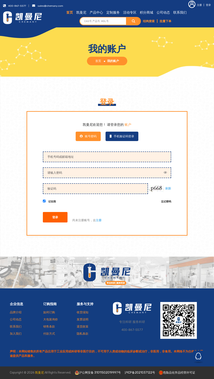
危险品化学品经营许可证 (177, 372)
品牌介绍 (16, 312)
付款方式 (49, 333)
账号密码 (88, 136)
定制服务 (113, 12)
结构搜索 (149, 21)
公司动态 (163, 12)
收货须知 (82, 312)
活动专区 (129, 12)
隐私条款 (82, 333)
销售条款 (49, 326)
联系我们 (180, 12)
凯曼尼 (81, 12)
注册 (195, 5)
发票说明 (82, 319)
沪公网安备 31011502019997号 (98, 373)
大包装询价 (50, 319)
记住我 (52, 201)
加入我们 (16, 333)
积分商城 (146, 12)
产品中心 (96, 12)
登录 (208, 5)
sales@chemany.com (50, 5)
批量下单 (165, 21)
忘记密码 (166, 201)
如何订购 (49, 312)
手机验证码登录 (122, 136)
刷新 (168, 188)
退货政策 (82, 326)
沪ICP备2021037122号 (140, 372)
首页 (69, 12)
